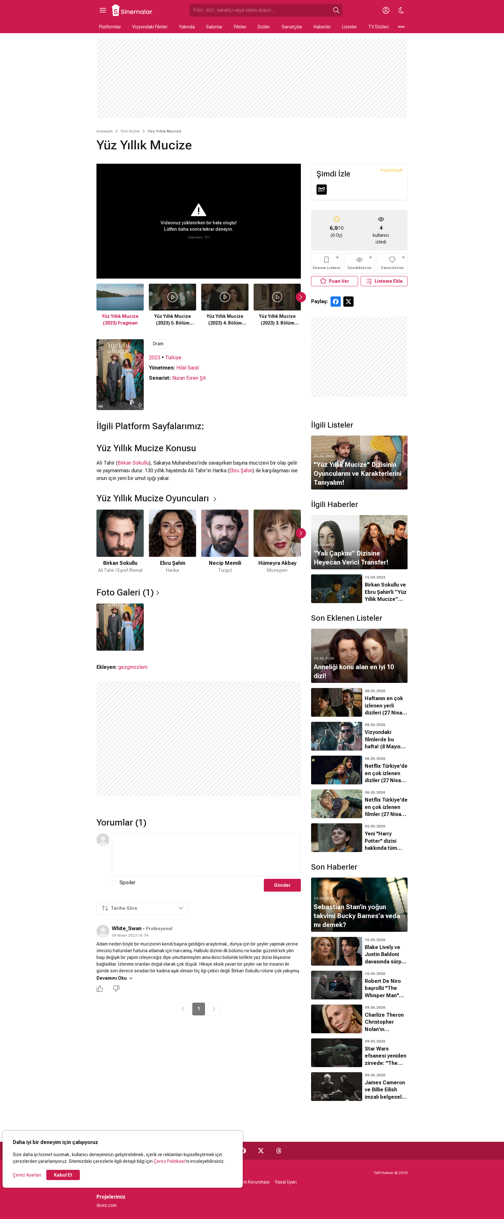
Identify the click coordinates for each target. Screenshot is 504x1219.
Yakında (187, 26)
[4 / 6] (277, 542)
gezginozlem (133, 667)
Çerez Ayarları (27, 1175)
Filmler (240, 26)
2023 (154, 358)
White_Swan (126, 928)
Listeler (349, 26)
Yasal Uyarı (286, 1182)
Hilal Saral (187, 368)
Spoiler (127, 882)
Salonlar (214, 26)
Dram (158, 343)
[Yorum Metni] (206, 855)
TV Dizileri (378, 26)
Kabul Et (63, 1175)
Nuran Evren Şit (189, 378)
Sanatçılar (292, 26)
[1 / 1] (120, 627)
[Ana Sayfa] (132, 10)
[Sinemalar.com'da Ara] (259, 10)
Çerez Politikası (169, 1161)
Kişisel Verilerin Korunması (243, 1182)
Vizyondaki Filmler (150, 26)
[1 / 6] (120, 542)
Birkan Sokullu (133, 463)
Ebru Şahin (241, 470)
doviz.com (106, 1205)
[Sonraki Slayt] (301, 297)
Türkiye (173, 358)
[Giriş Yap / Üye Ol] (385, 10)
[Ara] (336, 10)
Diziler (264, 26)
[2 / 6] (172, 542)
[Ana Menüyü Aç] (102, 10)
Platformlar (110, 26)
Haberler (322, 26)
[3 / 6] (224, 542)
